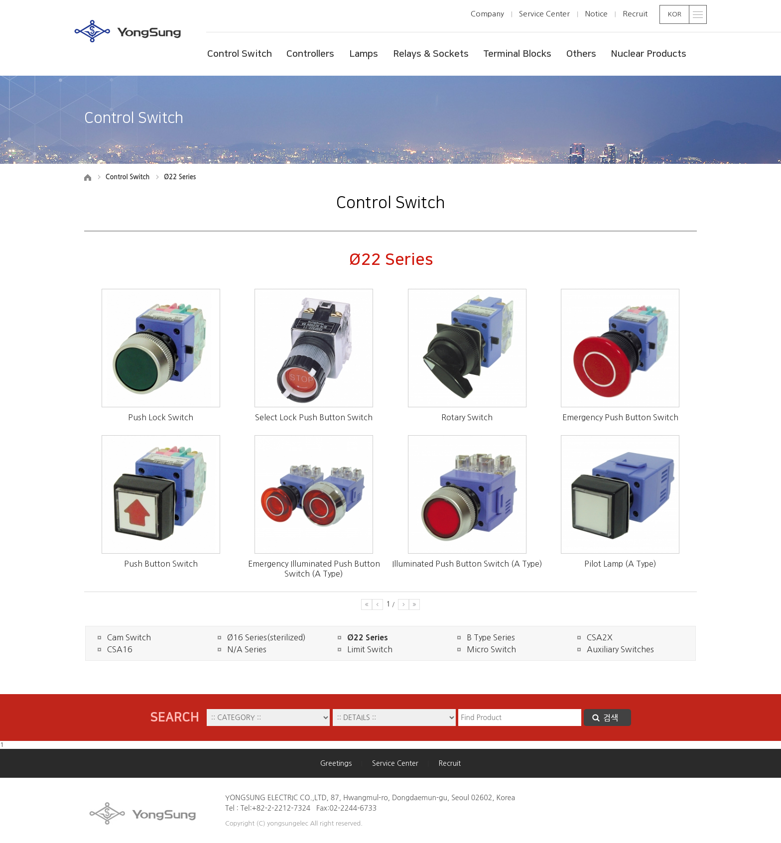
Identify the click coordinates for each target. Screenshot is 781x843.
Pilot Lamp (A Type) (620, 564)
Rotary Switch (467, 417)
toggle (698, 14)
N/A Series (246, 649)
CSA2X (600, 637)
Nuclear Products (648, 54)
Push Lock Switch (160, 417)
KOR (674, 14)
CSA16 (119, 649)
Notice (596, 13)
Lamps (363, 54)
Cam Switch (129, 637)
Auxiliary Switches (620, 649)
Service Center (544, 13)
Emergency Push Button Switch (620, 417)
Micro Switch (491, 649)
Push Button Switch (161, 564)
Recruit (635, 13)
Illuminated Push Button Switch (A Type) (467, 564)
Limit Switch (369, 649)
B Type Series (491, 637)
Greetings (336, 763)
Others (581, 54)
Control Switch (239, 54)
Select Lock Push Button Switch (314, 417)
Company (487, 13)
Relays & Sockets (431, 54)
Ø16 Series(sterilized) (266, 637)
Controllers (310, 54)
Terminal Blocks (517, 54)
